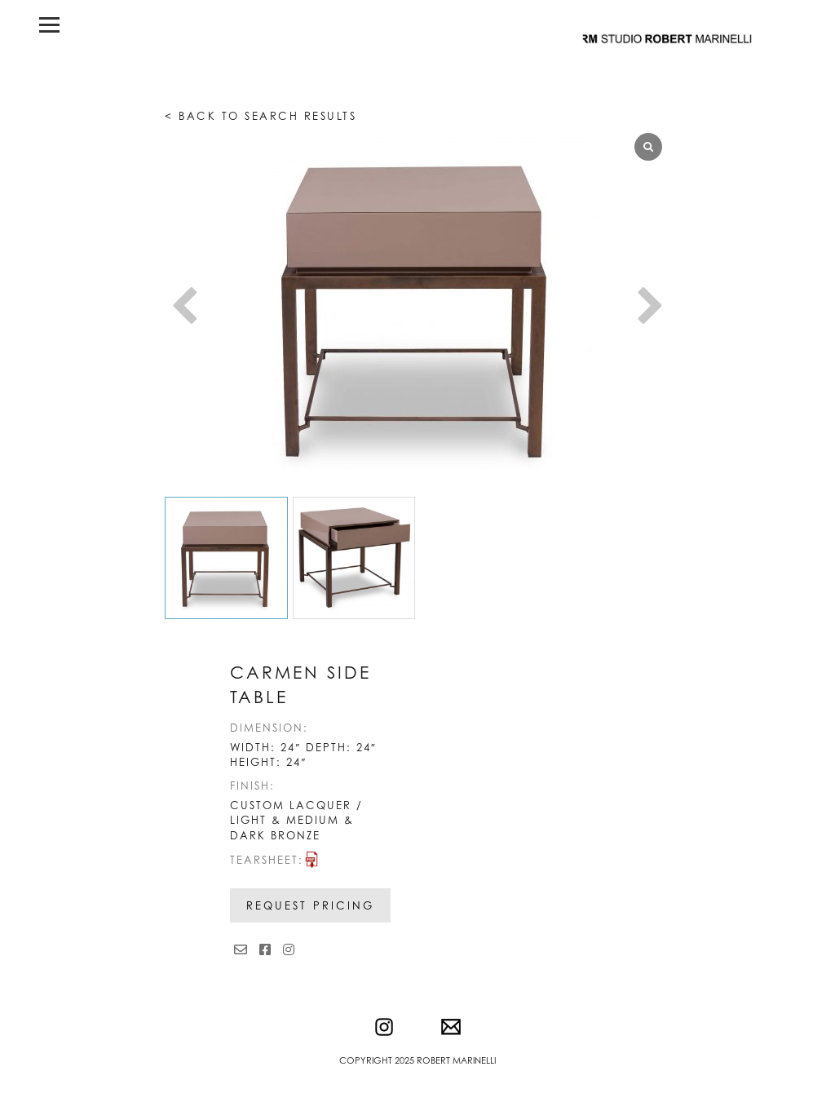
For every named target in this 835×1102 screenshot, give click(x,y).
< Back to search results (260, 115)
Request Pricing (310, 905)
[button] (650, 308)
